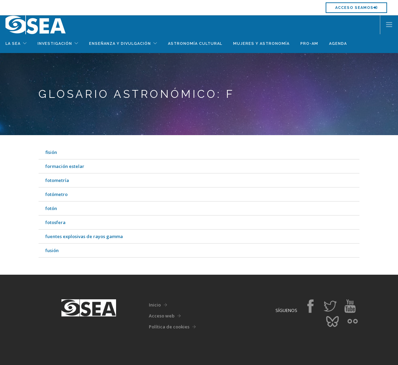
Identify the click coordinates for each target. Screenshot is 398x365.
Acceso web (161, 316)
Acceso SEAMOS (356, 7)
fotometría (57, 180)
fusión (52, 250)
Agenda (338, 43)
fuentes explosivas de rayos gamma (84, 236)
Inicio (155, 305)
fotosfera (55, 222)
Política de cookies (169, 327)
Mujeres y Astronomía (261, 43)
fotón (51, 208)
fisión (51, 152)
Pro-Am (309, 43)
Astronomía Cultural (195, 43)
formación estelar (64, 166)
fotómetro (56, 194)
